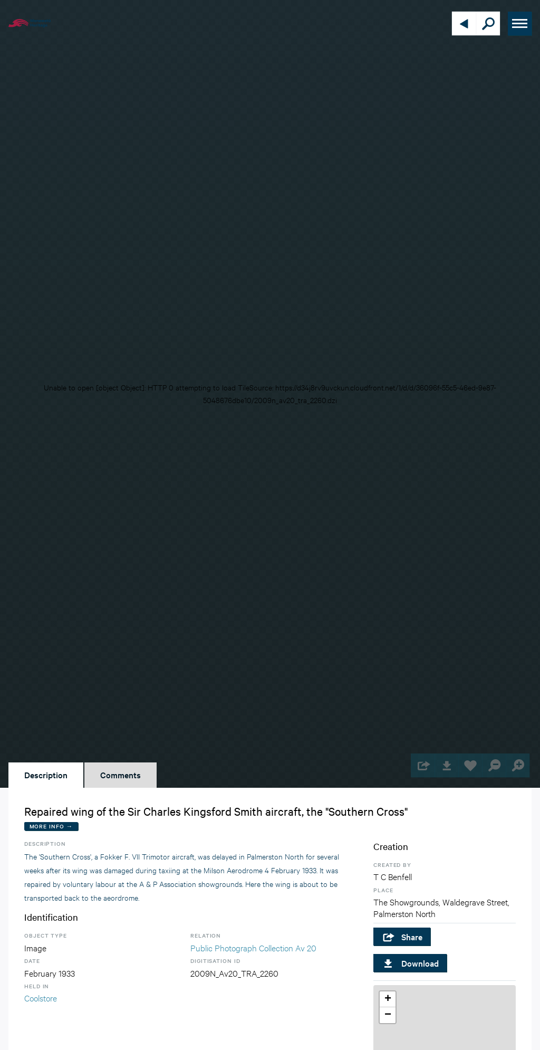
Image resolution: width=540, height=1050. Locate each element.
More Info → (51, 826)
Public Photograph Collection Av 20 (253, 947)
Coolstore (40, 997)
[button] (388, 999)
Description (46, 774)
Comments (120, 774)
